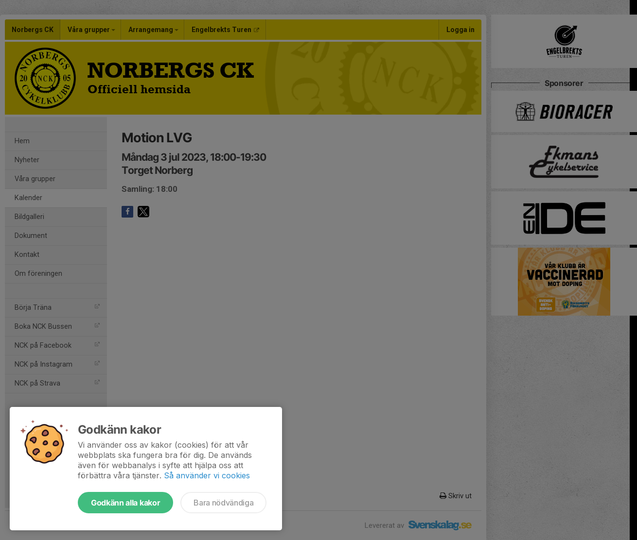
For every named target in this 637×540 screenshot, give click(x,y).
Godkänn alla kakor (125, 502)
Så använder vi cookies (207, 475)
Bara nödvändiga (223, 502)
